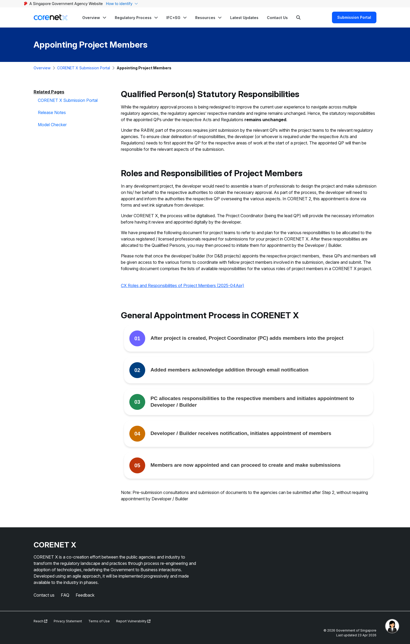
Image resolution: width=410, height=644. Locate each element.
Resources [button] (205, 17)
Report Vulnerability (133, 621)
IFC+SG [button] (173, 17)
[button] (94, 17)
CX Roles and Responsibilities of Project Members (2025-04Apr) (182, 285)
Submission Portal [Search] (354, 17)
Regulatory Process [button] (133, 17)
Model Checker (52, 124)
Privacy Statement (68, 621)
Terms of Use (99, 621)
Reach (40, 621)
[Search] (298, 17)
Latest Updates (244, 17)
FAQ (65, 595)
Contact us (44, 595)
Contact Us (277, 17)
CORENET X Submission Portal (83, 68)
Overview (42, 68)
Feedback (85, 595)
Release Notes (52, 112)
